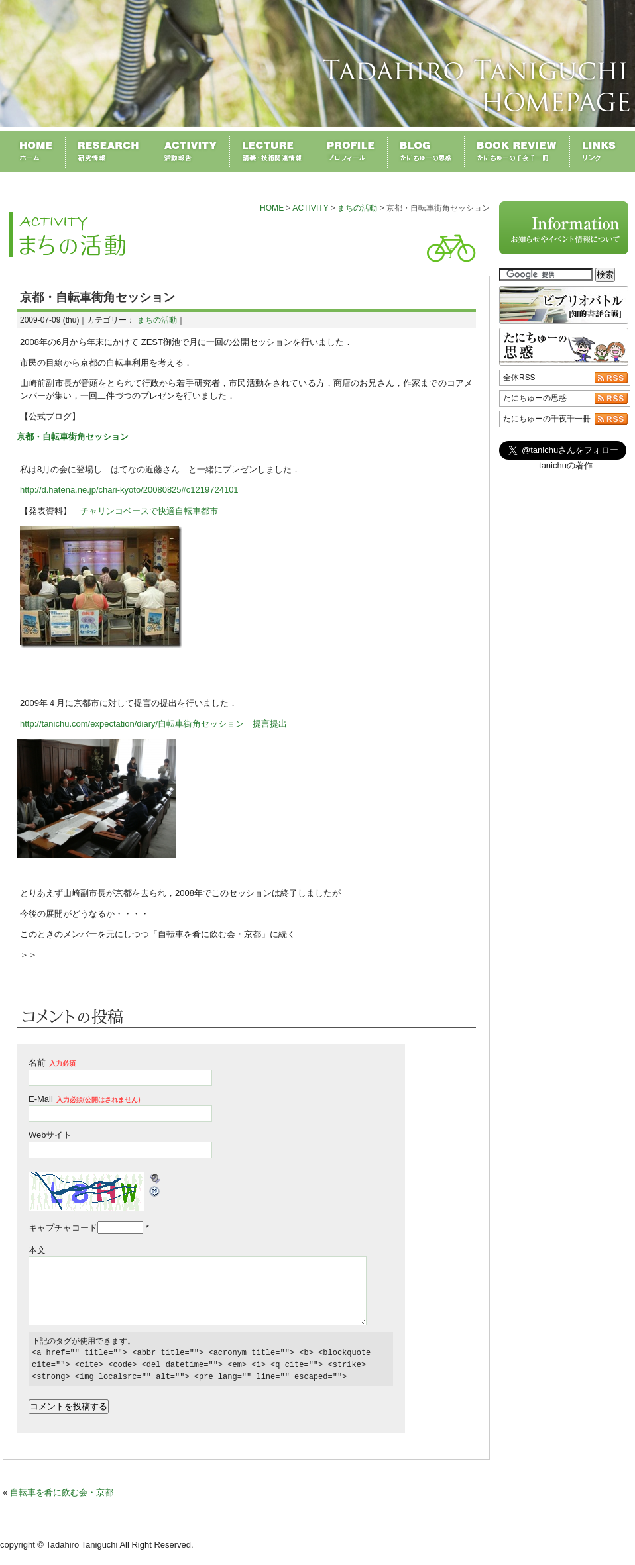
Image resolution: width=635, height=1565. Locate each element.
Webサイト (50, 1135)
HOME (272, 208)
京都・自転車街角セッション (73, 437)
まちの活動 (357, 208)
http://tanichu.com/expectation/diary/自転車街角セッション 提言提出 (153, 724)
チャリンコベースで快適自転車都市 (149, 511)
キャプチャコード (63, 1228)
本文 (37, 1250)
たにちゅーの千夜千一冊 (547, 418)
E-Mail (85, 1099)
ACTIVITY (310, 208)
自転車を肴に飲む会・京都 (61, 1492)
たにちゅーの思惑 (535, 398)
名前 (52, 1063)
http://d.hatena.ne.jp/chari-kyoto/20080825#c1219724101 (129, 490)
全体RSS (519, 377)
